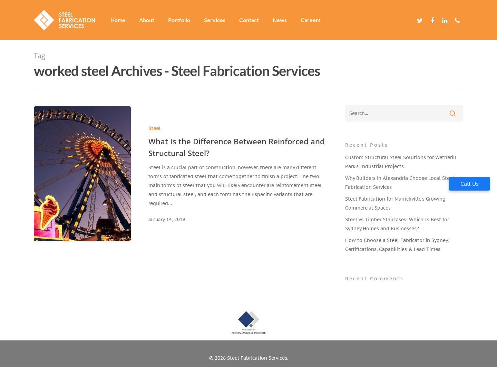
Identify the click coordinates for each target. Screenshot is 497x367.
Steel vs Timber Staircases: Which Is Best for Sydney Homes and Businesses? (397, 224)
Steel (154, 128)
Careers (311, 20)
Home (117, 20)
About (146, 20)
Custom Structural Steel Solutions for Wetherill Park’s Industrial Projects (401, 162)
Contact (249, 20)
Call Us (469, 183)
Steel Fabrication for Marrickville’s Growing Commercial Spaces (395, 203)
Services (214, 20)
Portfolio (179, 20)
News (280, 20)
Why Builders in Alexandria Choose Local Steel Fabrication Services (399, 182)
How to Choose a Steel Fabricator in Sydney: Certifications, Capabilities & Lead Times (397, 244)
